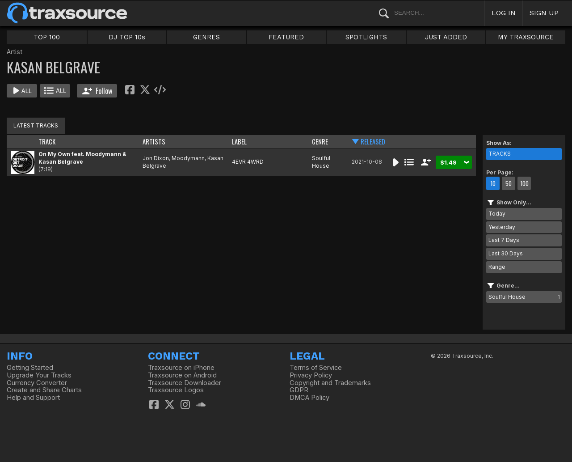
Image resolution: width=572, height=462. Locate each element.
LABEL (239, 141)
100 (524, 183)
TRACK (46, 141)
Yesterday (501, 227)
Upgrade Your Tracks (39, 375)
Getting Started (30, 368)
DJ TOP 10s (127, 37)
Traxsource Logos (176, 390)
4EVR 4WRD (248, 161)
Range (496, 266)
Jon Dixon (156, 158)
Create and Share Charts (44, 390)
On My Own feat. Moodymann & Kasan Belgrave (82, 158)
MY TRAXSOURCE (526, 37)
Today (496, 213)
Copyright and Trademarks (330, 383)
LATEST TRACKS (35, 125)
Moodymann (188, 158)
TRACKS (499, 153)
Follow (97, 90)
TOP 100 (47, 37)
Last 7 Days (503, 240)
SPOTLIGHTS (366, 37)
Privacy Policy (311, 375)
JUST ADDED (446, 37)
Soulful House (321, 162)
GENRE (320, 141)
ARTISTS (154, 141)
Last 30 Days (505, 253)
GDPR (299, 390)
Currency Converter (37, 383)
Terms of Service (316, 368)
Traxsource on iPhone (181, 368)
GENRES (206, 37)
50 (508, 183)
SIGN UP (544, 12)
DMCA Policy (309, 398)
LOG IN (504, 12)
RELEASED (373, 141)
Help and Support (33, 398)
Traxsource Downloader (184, 383)
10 (493, 183)
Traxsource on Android (182, 375)
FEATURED (286, 37)
